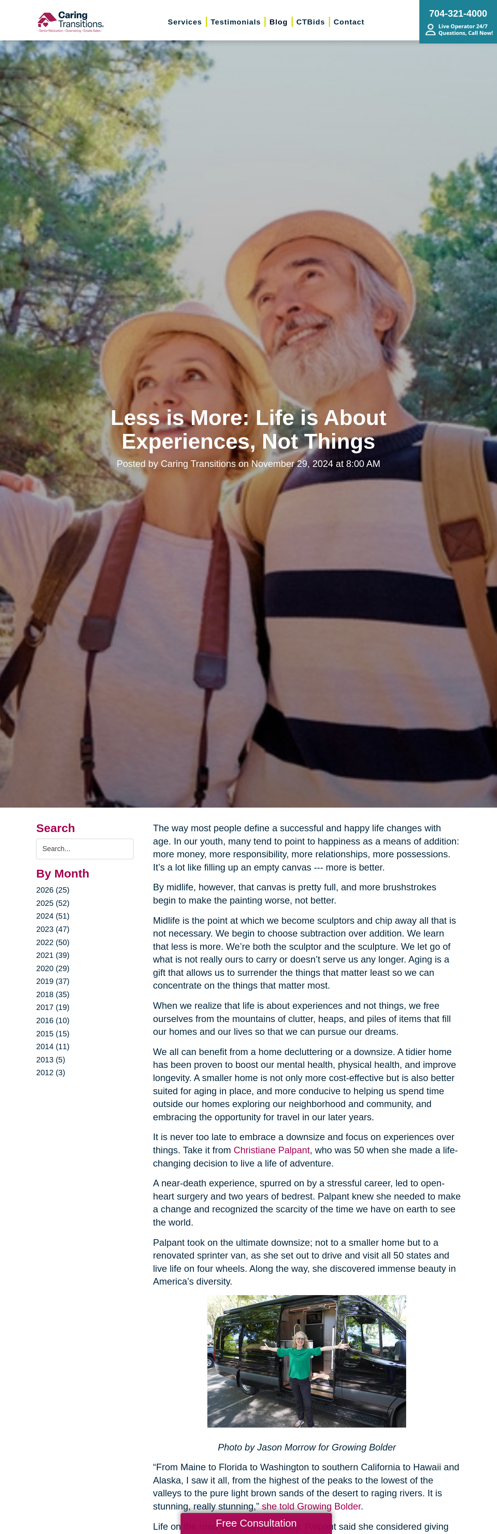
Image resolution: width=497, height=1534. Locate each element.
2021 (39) (53, 955)
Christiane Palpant (270, 1150)
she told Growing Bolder (310, 1506)
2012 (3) (50, 1072)
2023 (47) (53, 929)
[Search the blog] (85, 849)
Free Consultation (256, 1523)
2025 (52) (53, 903)
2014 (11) (53, 1046)
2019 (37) (53, 981)
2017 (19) (53, 1007)
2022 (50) (53, 942)
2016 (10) (53, 1020)
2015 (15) (53, 1033)
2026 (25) (53, 890)
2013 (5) (50, 1059)
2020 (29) (53, 968)
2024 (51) (53, 916)
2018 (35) (53, 994)
